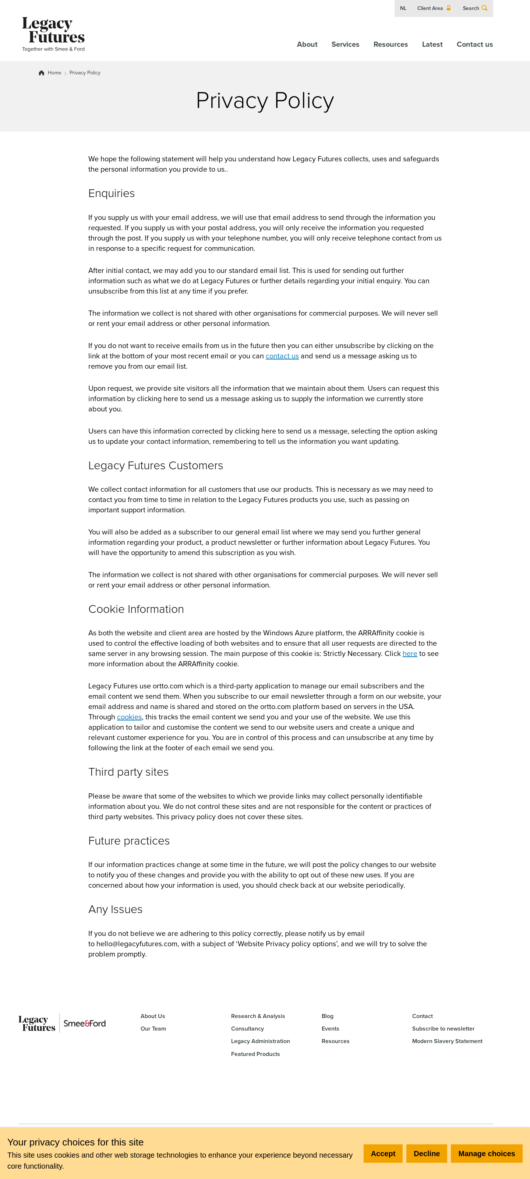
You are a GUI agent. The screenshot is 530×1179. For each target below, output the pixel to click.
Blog (327, 1016)
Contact (422, 1016)
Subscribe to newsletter (443, 1028)
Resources (391, 44)
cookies (129, 716)
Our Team (153, 1028)
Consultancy (247, 1028)
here (410, 653)
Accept (383, 1154)
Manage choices (486, 1154)
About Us (153, 1016)
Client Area (434, 8)
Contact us (475, 44)
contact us (282, 355)
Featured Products (255, 1054)
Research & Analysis (258, 1016)
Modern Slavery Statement (447, 1041)
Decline (427, 1154)
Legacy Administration (260, 1041)
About (307, 44)
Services (346, 44)
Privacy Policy (85, 73)
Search (475, 8)
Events (330, 1028)
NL (403, 8)
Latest (432, 44)
